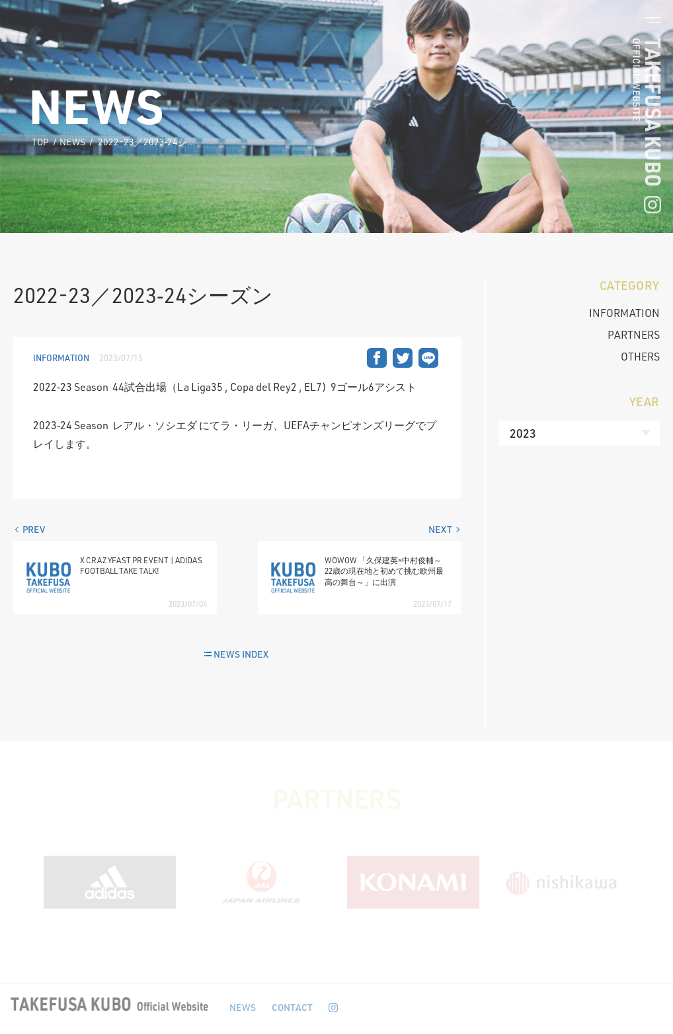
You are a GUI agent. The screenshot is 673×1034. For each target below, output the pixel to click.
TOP (40, 141)
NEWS (72, 141)
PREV (33, 529)
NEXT (440, 529)
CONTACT (292, 1007)
